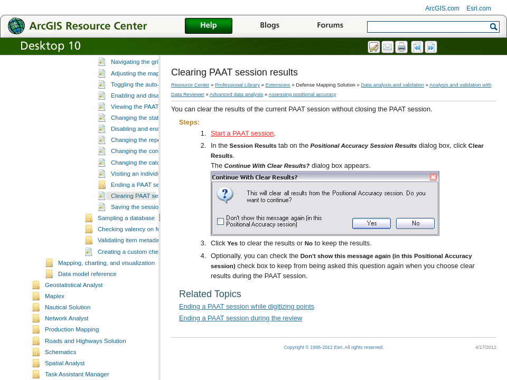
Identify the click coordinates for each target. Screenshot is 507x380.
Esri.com (478, 8)
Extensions (278, 85)
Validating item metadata (131, 282)
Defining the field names (143, 82)
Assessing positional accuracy (302, 94)
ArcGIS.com (442, 8)
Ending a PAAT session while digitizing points (246, 306)
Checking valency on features (137, 271)
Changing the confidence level (151, 193)
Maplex (54, 338)
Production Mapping (72, 371)
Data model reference (87, 316)
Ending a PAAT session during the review (240, 318)
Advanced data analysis (236, 94)
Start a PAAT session (242, 133)
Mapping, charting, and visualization (106, 305)
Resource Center (190, 85)
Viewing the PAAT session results (156, 149)
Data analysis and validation (392, 85)
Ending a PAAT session (142, 227)
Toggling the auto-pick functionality (157, 127)
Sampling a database (126, 260)
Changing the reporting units (149, 182)
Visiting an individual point (146, 216)
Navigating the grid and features (154, 104)
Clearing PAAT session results (151, 238)
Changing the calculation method (155, 205)
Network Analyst (67, 360)
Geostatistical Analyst (73, 327)
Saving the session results (146, 249)
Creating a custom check (131, 294)
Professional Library (237, 85)
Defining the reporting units (147, 71)
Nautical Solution (67, 349)
